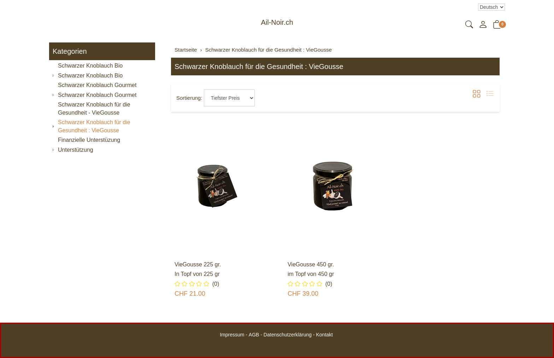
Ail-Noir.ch (277, 22)
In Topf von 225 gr (197, 274)
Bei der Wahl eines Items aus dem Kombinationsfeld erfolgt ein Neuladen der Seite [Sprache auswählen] (491, 7)
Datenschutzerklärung (288, 334)
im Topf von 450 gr (311, 274)
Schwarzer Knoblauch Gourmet (97, 95)
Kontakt (324, 334)
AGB (254, 334)
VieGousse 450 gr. (311, 264)
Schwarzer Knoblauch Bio (90, 76)
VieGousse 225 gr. (198, 264)
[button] (469, 25)
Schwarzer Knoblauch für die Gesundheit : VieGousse (259, 66)
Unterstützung (75, 150)
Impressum (232, 334)
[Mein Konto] (483, 25)
